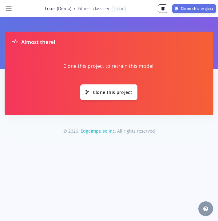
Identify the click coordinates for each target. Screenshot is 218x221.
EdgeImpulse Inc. (98, 131)
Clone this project (194, 8)
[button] (205, 208)
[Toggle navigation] (8, 8)
